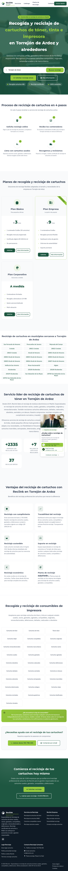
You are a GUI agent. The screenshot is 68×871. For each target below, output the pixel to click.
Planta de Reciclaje (36, 3)
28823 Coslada (12, 353)
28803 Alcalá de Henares (34, 357)
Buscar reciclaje (55, 70)
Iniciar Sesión (60, 3)
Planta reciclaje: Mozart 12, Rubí (35, 856)
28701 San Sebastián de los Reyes (12, 378)
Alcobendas (12, 369)
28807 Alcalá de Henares (56, 361)
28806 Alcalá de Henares (34, 361)
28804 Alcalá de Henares (56, 357)
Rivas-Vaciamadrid (34, 365)
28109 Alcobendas (12, 374)
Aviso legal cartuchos (7, 848)
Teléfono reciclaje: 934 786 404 (35, 848)
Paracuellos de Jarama (34, 344)
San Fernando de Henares (12, 344)
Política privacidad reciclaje (8, 851)
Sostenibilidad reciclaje (53, 821)
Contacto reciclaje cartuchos (54, 824)
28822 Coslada (56, 348)
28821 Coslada (34, 348)
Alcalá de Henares (34, 353)
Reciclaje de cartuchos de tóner (32, 815)
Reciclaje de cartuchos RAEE (32, 818)
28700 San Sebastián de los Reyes (56, 374)
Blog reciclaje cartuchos (53, 818)
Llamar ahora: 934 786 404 (22, 743)
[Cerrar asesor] (61, 417)
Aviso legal (55, 864)
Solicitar (9, 250)
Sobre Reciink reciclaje (53, 815)
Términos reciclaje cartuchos (9, 857)
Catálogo (27, 3)
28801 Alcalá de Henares (56, 353)
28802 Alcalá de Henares (12, 357)
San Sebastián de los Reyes (34, 374)
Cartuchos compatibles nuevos (32, 821)
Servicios (18, 3)
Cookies (54, 868)
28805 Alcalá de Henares (12, 361)
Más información (47, 78)
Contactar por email (48, 743)
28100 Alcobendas (34, 369)
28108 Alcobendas (56, 369)
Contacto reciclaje (52, 455)
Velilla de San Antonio (12, 365)
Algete (56, 365)
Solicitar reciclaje (34, 789)
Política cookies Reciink (7, 854)
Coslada (12, 348)
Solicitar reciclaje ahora (23, 78)
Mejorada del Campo (56, 344)
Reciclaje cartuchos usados (31, 824)
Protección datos (57, 866)
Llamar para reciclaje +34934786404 (34, 796)
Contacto (51, 3)
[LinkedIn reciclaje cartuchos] (3, 839)
